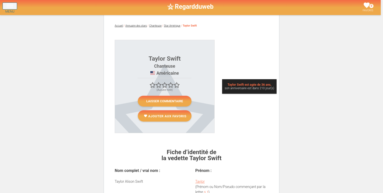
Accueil (119, 25)
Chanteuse (155, 25)
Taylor (200, 181)
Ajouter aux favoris (165, 116)
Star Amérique (172, 25)
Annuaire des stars (136, 25)
